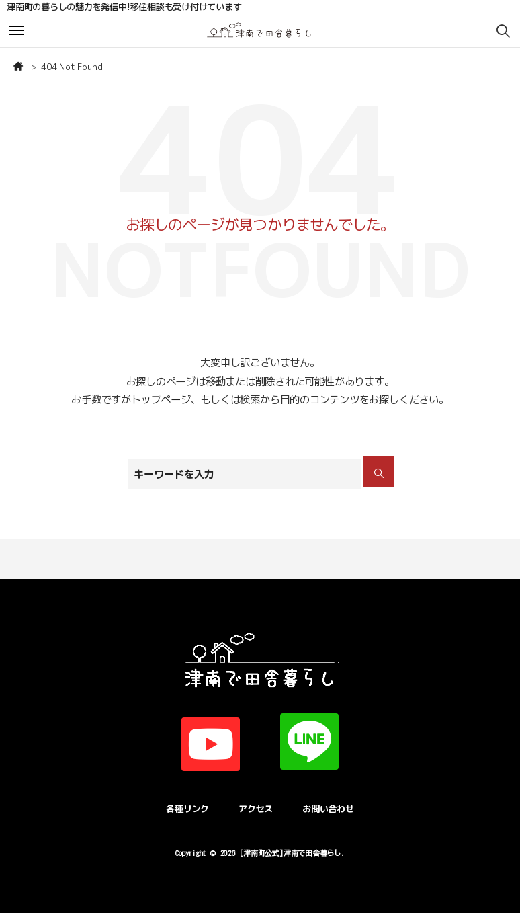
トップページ (161, 399)
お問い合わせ (328, 809)
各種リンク (187, 809)
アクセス (256, 809)
